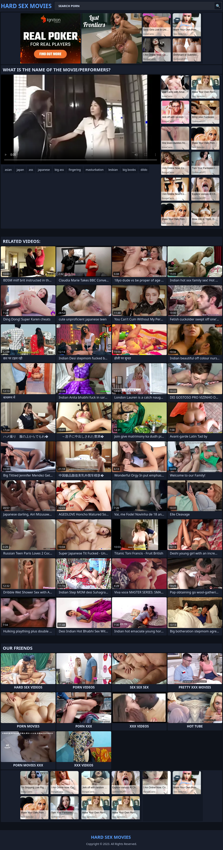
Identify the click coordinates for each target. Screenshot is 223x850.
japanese (44, 170)
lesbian (113, 170)
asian (8, 170)
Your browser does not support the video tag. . (80, 119)
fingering (75, 170)
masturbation (95, 170)
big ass (59, 170)
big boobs (129, 170)
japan (20, 170)
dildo (144, 170)
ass (31, 170)
